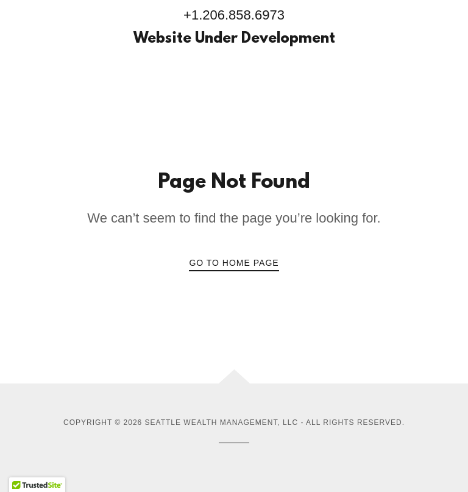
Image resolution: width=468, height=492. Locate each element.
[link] (234, 39)
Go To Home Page (233, 263)
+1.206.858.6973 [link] (234, 15)
